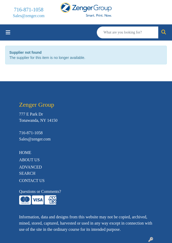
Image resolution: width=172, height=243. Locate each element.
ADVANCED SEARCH (30, 170)
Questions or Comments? (40, 191)
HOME (25, 152)
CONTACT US (32, 180)
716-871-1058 (28, 9)
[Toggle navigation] (8, 32)
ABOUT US (29, 160)
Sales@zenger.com (29, 16)
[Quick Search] (128, 32)
